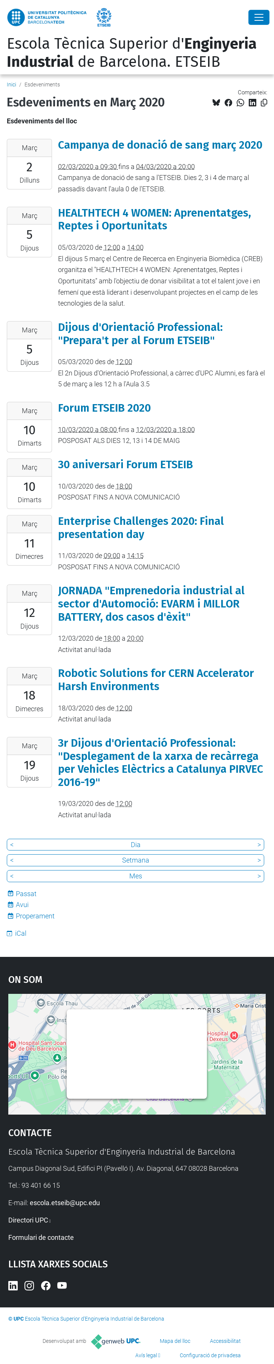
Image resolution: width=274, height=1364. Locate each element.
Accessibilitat (225, 1341)
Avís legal (146, 1355)
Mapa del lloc (175, 1341)
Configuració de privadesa (210, 1355)
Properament (35, 916)
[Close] (258, 17)
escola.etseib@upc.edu (65, 1203)
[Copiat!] (264, 102)
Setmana (135, 860)
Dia (136, 845)
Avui (22, 905)
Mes (135, 876)
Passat (26, 894)
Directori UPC (28, 1220)
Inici (11, 85)
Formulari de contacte (41, 1237)
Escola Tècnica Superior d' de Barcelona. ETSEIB (132, 53)
